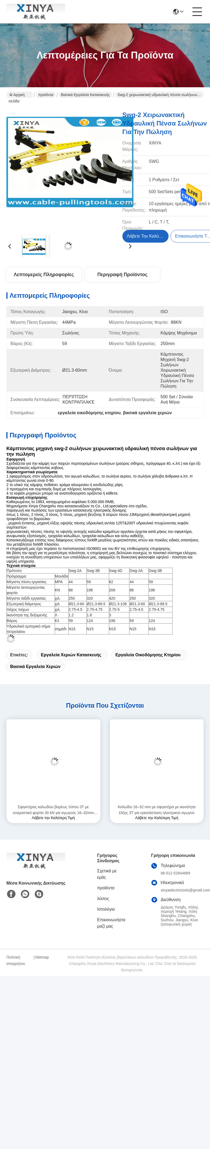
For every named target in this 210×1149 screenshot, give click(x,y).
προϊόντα (45, 95)
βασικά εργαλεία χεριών (35, 666)
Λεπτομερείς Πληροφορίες (44, 274)
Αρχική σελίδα (17, 95)
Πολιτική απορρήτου (15, 960)
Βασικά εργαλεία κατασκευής (85, 95)
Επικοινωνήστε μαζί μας (111, 923)
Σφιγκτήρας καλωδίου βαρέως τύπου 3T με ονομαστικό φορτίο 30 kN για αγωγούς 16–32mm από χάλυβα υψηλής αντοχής (53, 810)
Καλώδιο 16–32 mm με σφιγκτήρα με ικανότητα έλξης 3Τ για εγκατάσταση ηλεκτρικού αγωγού (157, 810)
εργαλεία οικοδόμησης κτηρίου (148, 655)
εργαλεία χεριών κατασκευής (71, 655)
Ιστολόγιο (106, 909)
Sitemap (42, 957)
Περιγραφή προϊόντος (122, 274)
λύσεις (103, 898)
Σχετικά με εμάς (107, 874)
